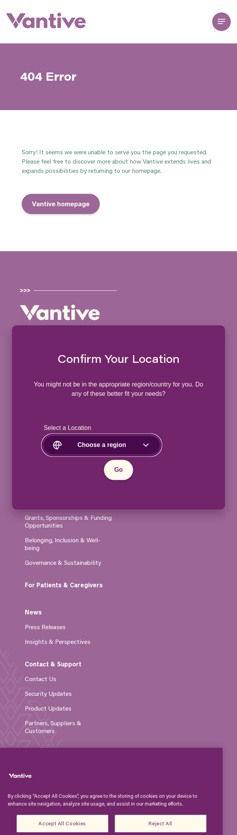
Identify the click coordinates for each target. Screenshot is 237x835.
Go (118, 470)
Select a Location (67, 428)
